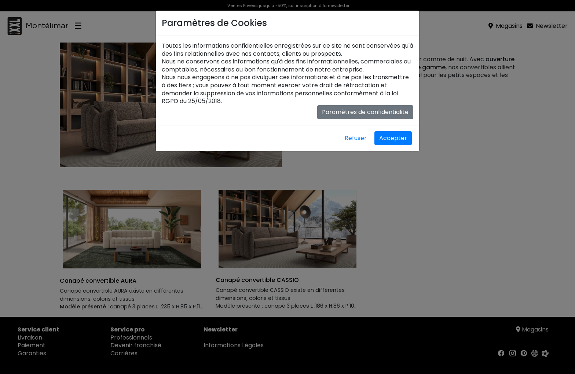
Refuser (356, 138)
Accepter (393, 138)
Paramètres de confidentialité (365, 112)
